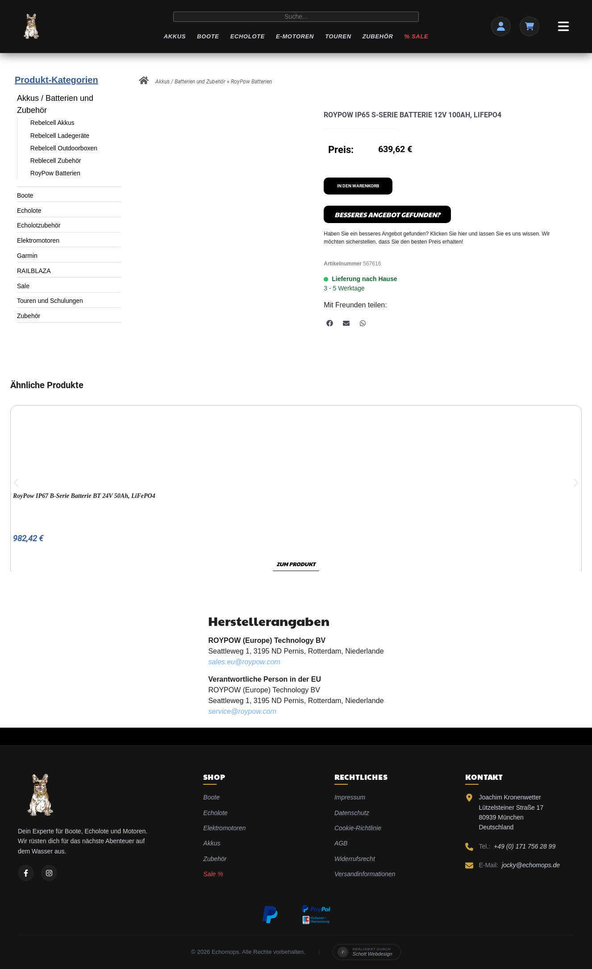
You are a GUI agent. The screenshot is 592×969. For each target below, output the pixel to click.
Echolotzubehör (38, 225)
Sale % (213, 874)
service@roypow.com (242, 711)
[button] (330, 323)
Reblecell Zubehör (55, 160)
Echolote (247, 36)
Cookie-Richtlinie (357, 828)
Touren (338, 36)
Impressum (349, 797)
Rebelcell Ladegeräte (59, 135)
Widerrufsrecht (354, 858)
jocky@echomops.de (531, 865)
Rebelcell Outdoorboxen (63, 148)
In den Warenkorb (358, 185)
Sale (23, 286)
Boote (208, 36)
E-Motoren (295, 36)
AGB (341, 843)
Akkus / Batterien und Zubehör (55, 104)
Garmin (27, 255)
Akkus (175, 36)
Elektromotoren (38, 240)
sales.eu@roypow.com (244, 662)
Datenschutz (351, 812)
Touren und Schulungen (50, 300)
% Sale (416, 36)
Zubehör (378, 36)
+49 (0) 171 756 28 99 (524, 846)
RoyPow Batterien (55, 173)
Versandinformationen (364, 874)
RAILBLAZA (33, 270)
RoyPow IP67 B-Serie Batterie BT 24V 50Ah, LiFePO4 (84, 496)
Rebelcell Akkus (52, 122)
